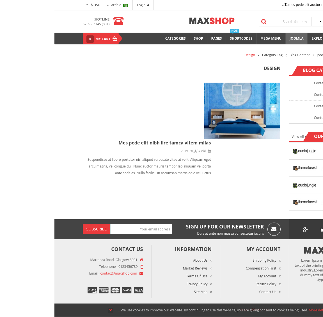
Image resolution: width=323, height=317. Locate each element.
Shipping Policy (210, 260)
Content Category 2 (275, 94)
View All (243, 136)
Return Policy (211, 284)
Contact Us (213, 291)
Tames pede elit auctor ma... (250, 4)
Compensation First (206, 268)
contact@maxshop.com (64, 273)
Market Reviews (141, 268)
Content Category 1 (275, 83)
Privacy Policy (142, 284)
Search (209, 21)
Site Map (146, 291)
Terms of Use (142, 276)
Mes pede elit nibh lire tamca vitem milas (110, 143)
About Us (146, 260)
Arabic (65, 5)
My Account (212, 276)
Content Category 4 (275, 117)
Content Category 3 (275, 106)
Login (89, 5)
